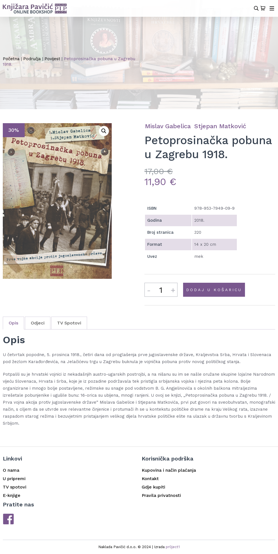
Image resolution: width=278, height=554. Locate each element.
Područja (32, 58)
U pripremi (14, 478)
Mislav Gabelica (168, 126)
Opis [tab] (13, 323)
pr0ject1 (173, 547)
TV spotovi (14, 487)
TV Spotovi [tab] (69, 323)
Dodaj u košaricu (214, 289)
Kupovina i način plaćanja (169, 470)
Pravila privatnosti (161, 495)
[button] (104, 131)
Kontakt (150, 478)
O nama (11, 470)
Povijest (52, 58)
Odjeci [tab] (38, 323)
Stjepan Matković (220, 126)
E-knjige (11, 495)
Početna (11, 58)
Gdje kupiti (153, 487)
